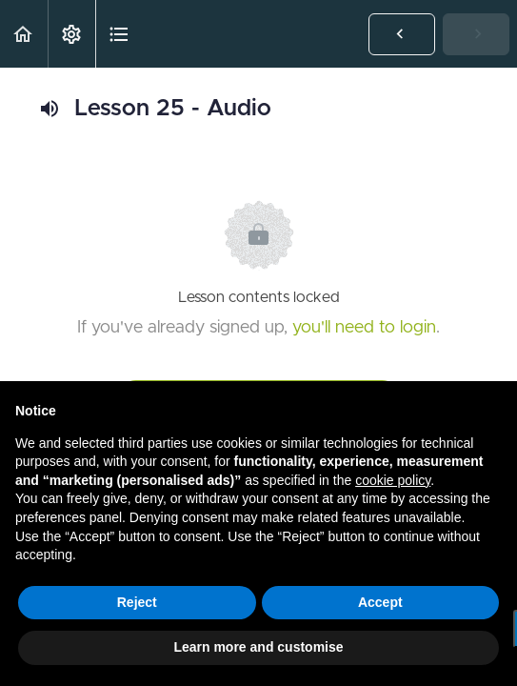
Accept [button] (380, 602)
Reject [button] (137, 602)
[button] (24, 34)
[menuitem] (71, 34)
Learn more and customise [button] (258, 647)
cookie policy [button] (392, 480)
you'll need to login (364, 327)
